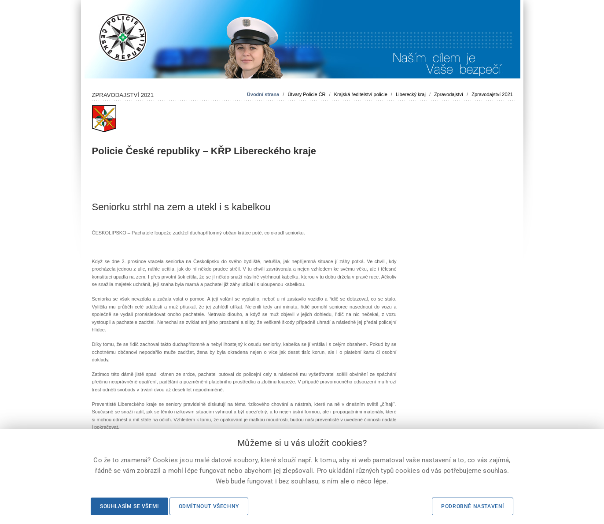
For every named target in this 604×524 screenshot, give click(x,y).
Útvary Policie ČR (306, 94)
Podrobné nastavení (472, 506)
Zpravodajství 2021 (492, 94)
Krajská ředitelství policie (360, 94)
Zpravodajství (448, 94)
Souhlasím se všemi (129, 506)
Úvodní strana (263, 94)
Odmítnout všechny (209, 506)
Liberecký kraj (411, 94)
